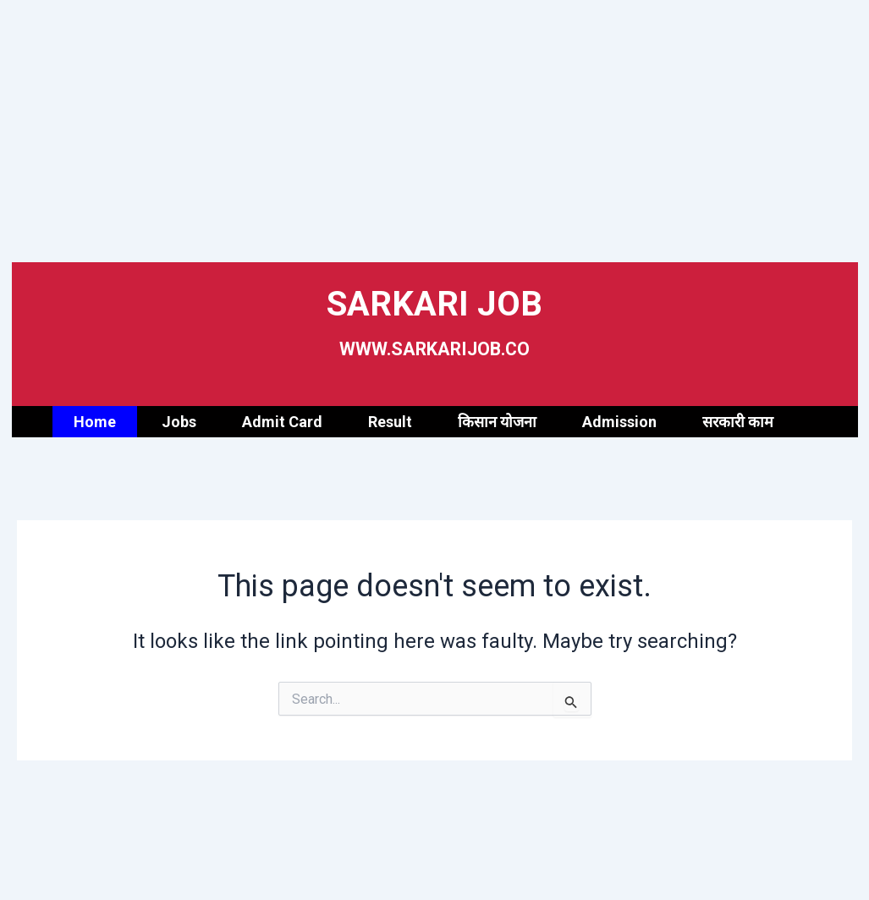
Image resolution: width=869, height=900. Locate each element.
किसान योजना (497, 422)
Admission (619, 422)
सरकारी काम (737, 422)
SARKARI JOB (434, 299)
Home (95, 422)
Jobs (179, 422)
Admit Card (282, 422)
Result (390, 422)
